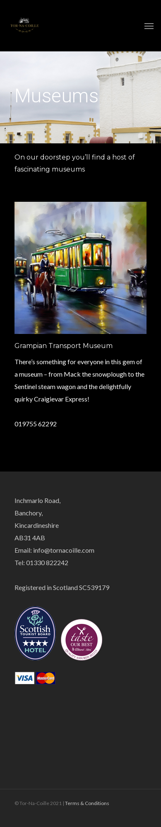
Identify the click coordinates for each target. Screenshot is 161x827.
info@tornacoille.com (63, 550)
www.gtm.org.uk (38, 411)
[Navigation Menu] (149, 26)
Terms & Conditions (87, 803)
